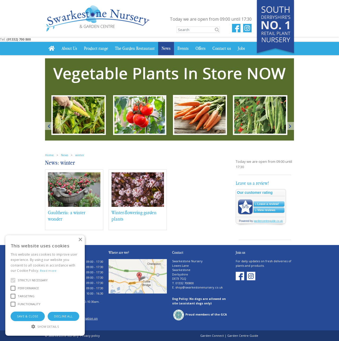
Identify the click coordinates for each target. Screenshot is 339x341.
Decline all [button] (63, 316)
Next (290, 126)
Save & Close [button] (27, 316)
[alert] (45, 285)
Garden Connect (212, 336)
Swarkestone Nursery (187, 261)
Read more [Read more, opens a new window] (48, 271)
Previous (49, 126)
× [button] (80, 240)
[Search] (198, 30)
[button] (33, 280)
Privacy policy (90, 336)
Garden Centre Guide (242, 336)
